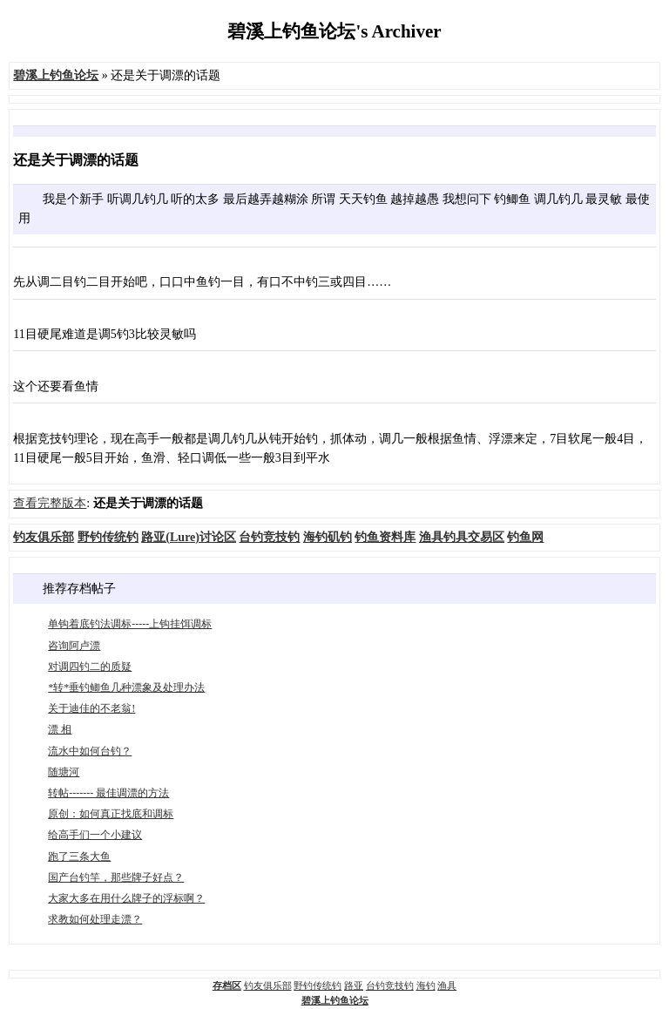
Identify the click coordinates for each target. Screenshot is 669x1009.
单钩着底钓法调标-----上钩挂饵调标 (130, 624)
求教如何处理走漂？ (95, 919)
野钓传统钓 (317, 985)
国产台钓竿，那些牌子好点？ (116, 877)
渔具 (446, 985)
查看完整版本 (49, 503)
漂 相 (59, 729)
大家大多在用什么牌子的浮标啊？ (126, 898)
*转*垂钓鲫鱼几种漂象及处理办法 (126, 687)
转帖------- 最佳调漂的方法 (108, 793)
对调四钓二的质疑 (90, 666)
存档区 (227, 985)
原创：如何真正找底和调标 (110, 814)
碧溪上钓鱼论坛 (334, 1000)
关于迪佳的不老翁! (91, 708)
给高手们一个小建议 (95, 835)
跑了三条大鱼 (79, 856)
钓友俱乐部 (268, 985)
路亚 (353, 985)
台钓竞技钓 (390, 985)
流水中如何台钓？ (90, 751)
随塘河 (63, 772)
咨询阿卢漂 (74, 646)
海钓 (426, 985)
